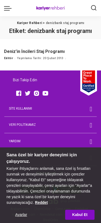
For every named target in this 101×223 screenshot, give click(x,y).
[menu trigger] (9, 8)
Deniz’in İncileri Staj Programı (34, 51)
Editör (8, 58)
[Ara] (93, 8)
